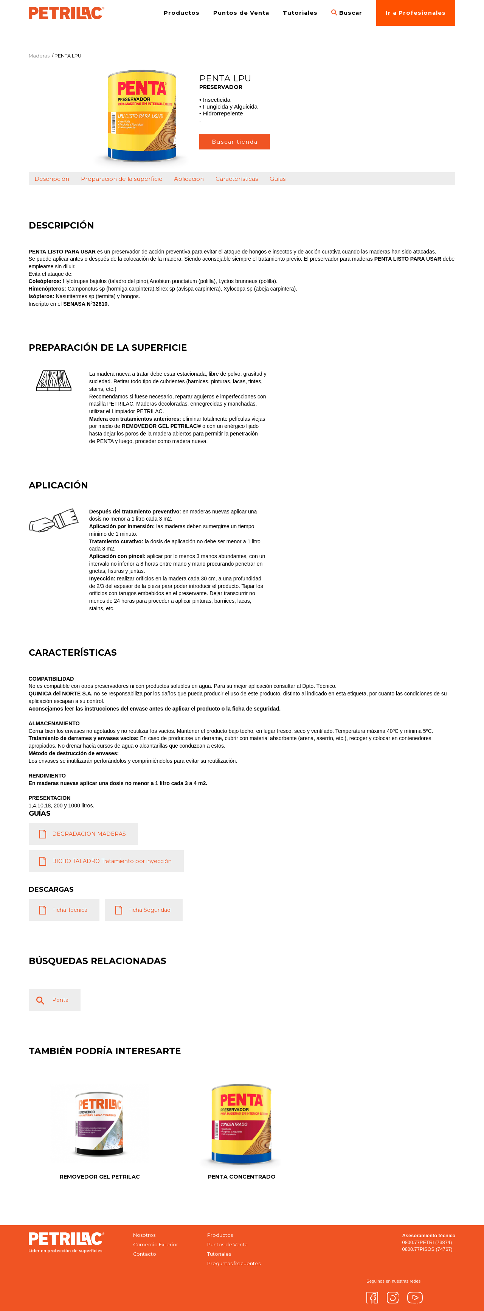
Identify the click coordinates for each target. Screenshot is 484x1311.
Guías (277, 178)
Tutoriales (300, 12)
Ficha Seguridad (149, 910)
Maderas (39, 56)
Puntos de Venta (241, 12)
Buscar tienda (235, 141)
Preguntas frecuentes (234, 1263)
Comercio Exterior (155, 1244)
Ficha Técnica (69, 910)
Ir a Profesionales (416, 12)
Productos (182, 12)
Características (237, 178)
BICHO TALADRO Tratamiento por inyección (112, 861)
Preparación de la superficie (122, 178)
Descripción (51, 178)
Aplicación (189, 178)
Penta (60, 1000)
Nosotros (144, 1235)
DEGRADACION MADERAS (89, 833)
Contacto (144, 1254)
